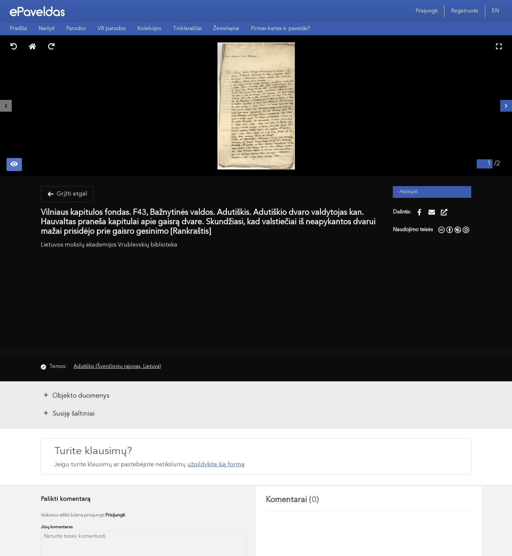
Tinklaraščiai (187, 28)
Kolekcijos (149, 28)
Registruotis (464, 11)
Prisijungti (427, 11)
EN (495, 11)
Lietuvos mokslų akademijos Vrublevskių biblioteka (109, 245)
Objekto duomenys (76, 395)
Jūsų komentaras (57, 527)
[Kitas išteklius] (506, 106)
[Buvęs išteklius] (6, 106)
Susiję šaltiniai (69, 413)
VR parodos (112, 28)
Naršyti (47, 28)
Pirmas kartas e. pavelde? (280, 28)
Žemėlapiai (226, 28)
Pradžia (18, 28)
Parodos (76, 28)
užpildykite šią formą (216, 465)
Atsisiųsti (408, 192)
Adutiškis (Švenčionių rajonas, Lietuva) (117, 366)
